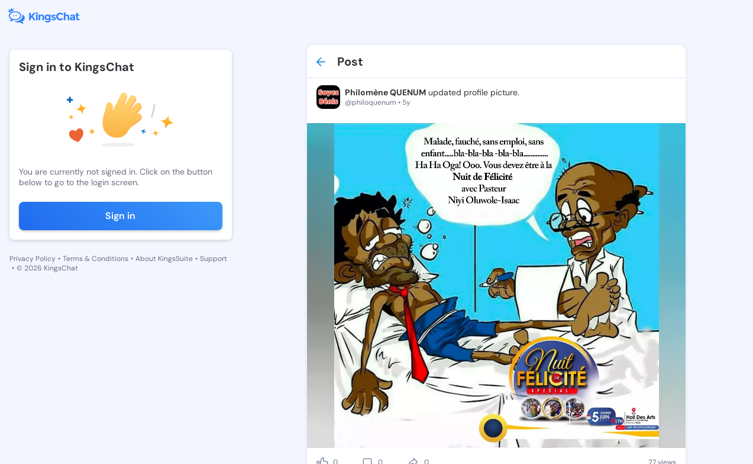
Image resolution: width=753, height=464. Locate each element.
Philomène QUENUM (385, 92)
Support (213, 258)
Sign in (120, 216)
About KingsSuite (164, 258)
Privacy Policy (32, 258)
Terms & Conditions (95, 258)
